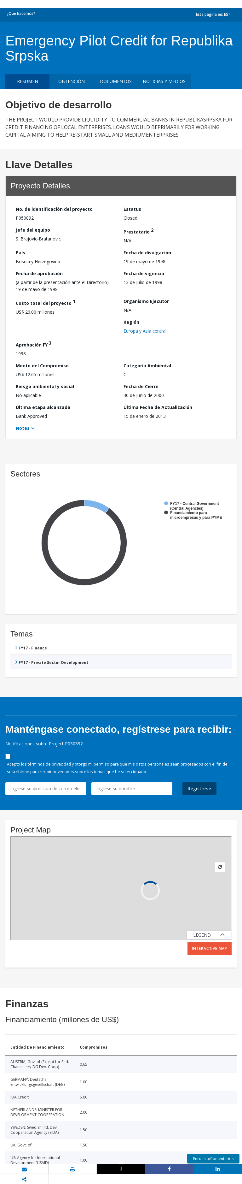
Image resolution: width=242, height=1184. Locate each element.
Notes (23, 428)
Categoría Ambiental (147, 366)
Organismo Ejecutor (146, 301)
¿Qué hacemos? (21, 13)
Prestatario (138, 231)
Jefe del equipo (33, 230)
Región (131, 322)
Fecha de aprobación (39, 273)
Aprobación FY (33, 344)
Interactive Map (209, 948)
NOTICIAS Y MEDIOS (164, 81)
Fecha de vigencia (144, 273)
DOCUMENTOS (116, 81)
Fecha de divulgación (147, 253)
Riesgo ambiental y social (45, 386)
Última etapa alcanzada (43, 407)
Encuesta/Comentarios (213, 1158)
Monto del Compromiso (42, 366)
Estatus (132, 209)
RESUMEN (27, 81)
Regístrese (199, 788)
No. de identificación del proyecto (54, 209)
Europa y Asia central (145, 331)
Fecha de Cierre (141, 386)
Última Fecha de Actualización (158, 407)
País (20, 253)
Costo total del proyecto (45, 302)
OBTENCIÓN (71, 81)
